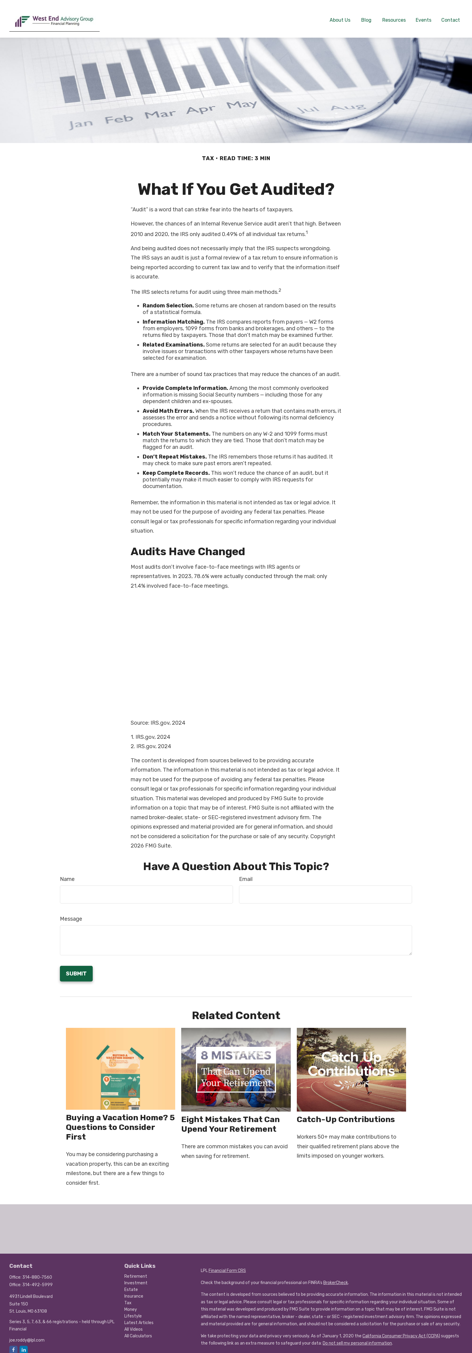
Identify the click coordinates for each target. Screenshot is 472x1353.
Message (71, 913)
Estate (131, 1284)
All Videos (133, 1324)
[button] (340, 14)
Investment (136, 1278)
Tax (128, 1298)
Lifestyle (133, 1311)
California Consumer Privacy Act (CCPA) (401, 1331)
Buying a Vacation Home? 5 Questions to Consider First (120, 1122)
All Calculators (138, 1331)
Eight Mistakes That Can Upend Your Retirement (230, 1119)
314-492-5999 (37, 1280)
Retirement (135, 1271)
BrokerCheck (335, 1277)
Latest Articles (139, 1317)
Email (246, 874)
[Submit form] (76, 968)
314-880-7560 (37, 1272)
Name (67, 874)
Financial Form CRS (227, 1265)
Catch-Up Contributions (346, 1114)
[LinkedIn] (24, 1345)
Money (130, 1304)
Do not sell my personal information (357, 1338)
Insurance (133, 1291)
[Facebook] (13, 1345)
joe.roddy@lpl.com (27, 1335)
